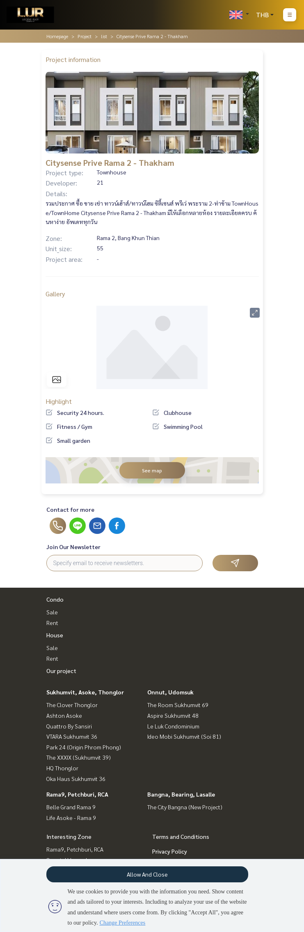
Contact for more (70, 509)
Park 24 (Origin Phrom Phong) (83, 747)
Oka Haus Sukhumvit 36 (75, 778)
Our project (61, 670)
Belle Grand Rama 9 (71, 807)
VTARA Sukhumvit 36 (71, 736)
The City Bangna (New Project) (184, 807)
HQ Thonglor (62, 768)
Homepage (57, 36)
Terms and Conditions (180, 836)
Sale (52, 612)
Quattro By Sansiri (69, 726)
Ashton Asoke (64, 715)
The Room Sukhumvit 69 (177, 704)
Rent (52, 622)
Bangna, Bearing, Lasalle (181, 794)
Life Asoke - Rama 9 (71, 817)
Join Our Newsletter (73, 546)
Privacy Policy (169, 851)
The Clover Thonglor (72, 704)
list (104, 36)
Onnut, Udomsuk (170, 692)
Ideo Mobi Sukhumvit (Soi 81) (184, 736)
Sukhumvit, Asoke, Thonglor (85, 692)
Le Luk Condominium (173, 726)
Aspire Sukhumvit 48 (173, 715)
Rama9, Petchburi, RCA (77, 794)
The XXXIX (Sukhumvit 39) (78, 757)
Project (84, 36)
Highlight (59, 401)
